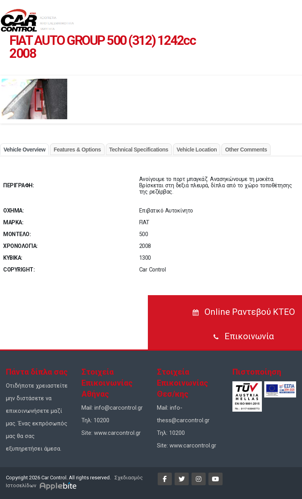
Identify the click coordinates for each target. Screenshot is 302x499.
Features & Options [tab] (77, 149)
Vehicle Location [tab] (197, 149)
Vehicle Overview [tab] (24, 149)
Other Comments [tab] (246, 149)
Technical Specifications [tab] (138, 149)
